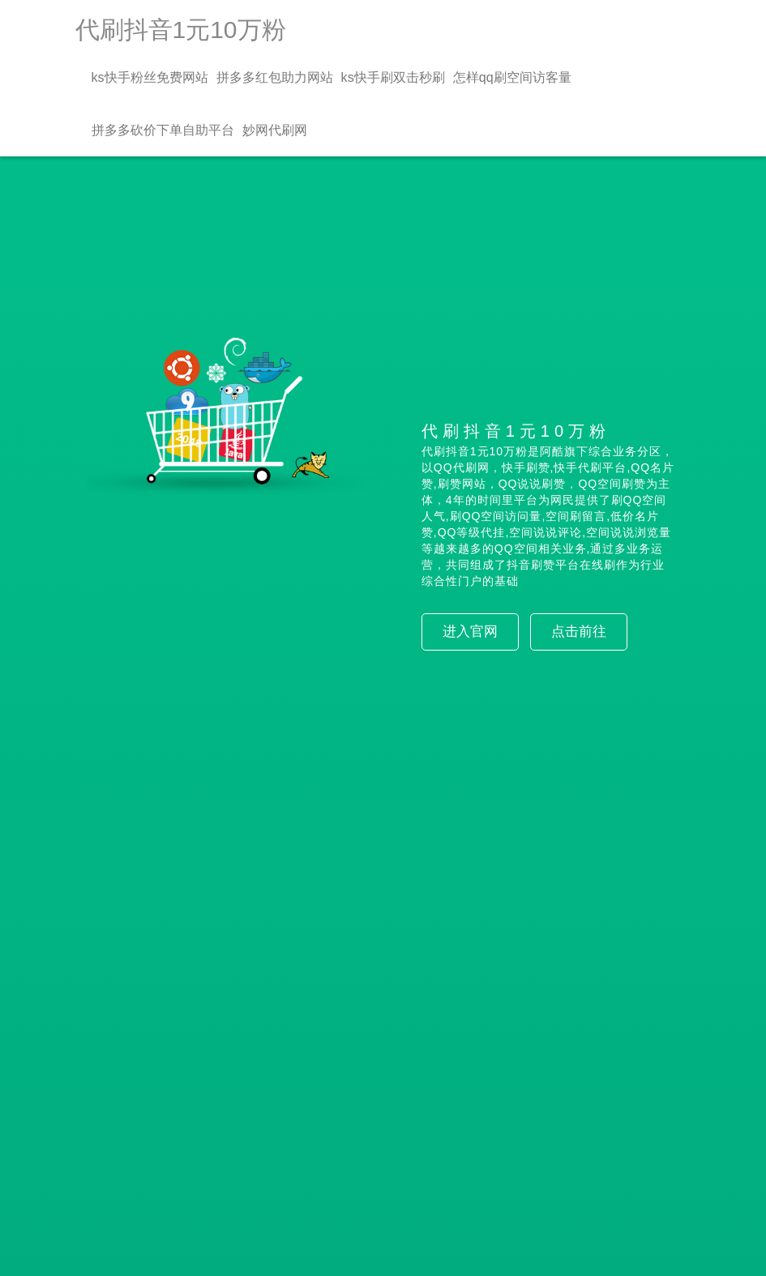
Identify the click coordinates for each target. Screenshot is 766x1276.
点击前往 (578, 631)
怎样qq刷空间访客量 (512, 77)
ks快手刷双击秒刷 (393, 77)
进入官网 (470, 631)
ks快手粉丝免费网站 (150, 77)
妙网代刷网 (274, 129)
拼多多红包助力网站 (274, 77)
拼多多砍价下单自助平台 (163, 129)
